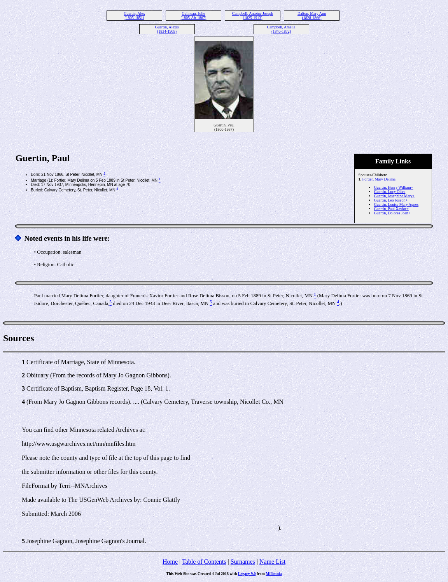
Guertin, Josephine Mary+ (394, 196)
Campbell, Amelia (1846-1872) (281, 29)
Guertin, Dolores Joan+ (392, 213)
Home (170, 561)
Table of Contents (204, 561)
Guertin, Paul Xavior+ (391, 209)
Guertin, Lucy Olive (390, 191)
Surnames (243, 561)
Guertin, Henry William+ (393, 187)
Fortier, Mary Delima (379, 179)
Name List (272, 561)
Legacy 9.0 (247, 573)
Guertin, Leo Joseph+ (391, 200)
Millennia (274, 573)
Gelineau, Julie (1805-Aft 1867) (193, 15)
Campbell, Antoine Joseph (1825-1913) (252, 15)
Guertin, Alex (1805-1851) (134, 15)
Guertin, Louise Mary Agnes (396, 204)
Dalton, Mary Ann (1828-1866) (312, 15)
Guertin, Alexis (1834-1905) (166, 29)
